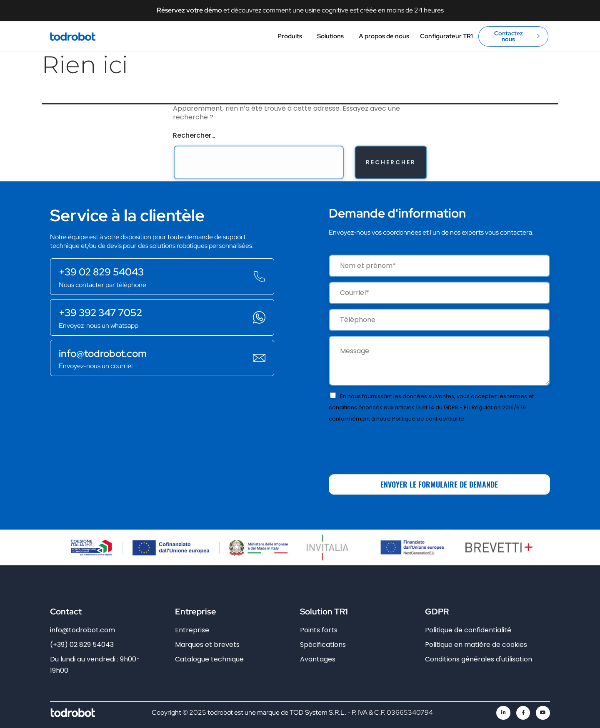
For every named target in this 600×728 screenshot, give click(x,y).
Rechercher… (194, 135)
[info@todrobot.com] (259, 358)
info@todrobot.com (103, 353)
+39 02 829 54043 (101, 271)
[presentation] (392, 445)
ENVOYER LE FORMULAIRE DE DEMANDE (439, 484)
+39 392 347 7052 (100, 312)
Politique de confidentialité (428, 419)
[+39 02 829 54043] (259, 276)
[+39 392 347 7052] (259, 317)
